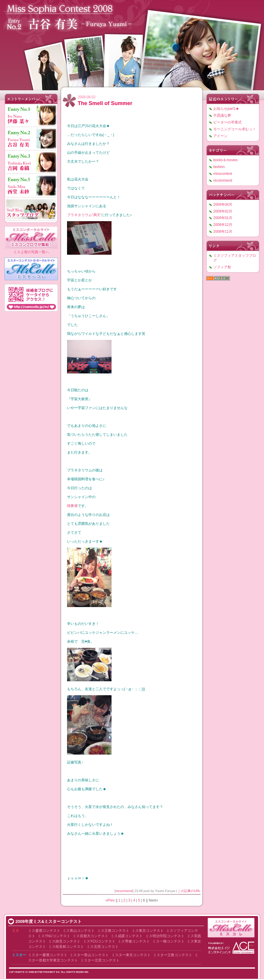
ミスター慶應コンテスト (47, 955)
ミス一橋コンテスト (168, 941)
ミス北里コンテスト (103, 947)
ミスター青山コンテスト (89, 955)
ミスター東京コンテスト (131, 955)
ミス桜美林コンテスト (66, 947)
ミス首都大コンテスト (90, 936)
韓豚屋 (72, 506)
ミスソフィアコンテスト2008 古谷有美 (132, 44)
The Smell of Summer (105, 103)
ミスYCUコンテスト (99, 941)
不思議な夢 (222, 115)
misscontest (222, 174)
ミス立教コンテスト (113, 931)
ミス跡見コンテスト (64, 941)
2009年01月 (222, 218)
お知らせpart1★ (226, 109)
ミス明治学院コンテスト (165, 936)
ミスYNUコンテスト (54, 936)
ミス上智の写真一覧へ (31, 252)
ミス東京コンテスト (148, 931)
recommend (124, 891)
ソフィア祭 (222, 267)
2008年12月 (222, 225)
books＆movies (225, 160)
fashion (219, 167)
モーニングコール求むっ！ (234, 129)
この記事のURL (189, 891)
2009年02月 (222, 211)
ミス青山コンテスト (79, 931)
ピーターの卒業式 (227, 122)
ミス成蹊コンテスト (127, 936)
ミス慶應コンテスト (44, 931)
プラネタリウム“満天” (84, 215)
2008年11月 (222, 231)
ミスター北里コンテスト (100, 960)
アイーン (220, 136)
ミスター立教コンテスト (172, 955)
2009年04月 (222, 204)
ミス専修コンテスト (134, 941)
